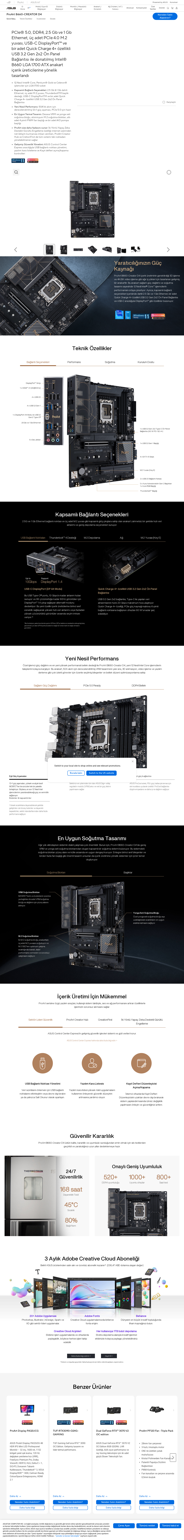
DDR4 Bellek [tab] (139, 685)
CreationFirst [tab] (105, 1007)
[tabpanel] (92, 431)
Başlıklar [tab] (128, 859)
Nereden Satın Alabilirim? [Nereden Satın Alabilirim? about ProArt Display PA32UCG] (27, 1489)
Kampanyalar (141, 8)
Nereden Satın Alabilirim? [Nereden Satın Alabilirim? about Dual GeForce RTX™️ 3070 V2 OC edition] (113, 1489)
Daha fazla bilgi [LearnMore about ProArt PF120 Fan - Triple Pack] (156, 1495)
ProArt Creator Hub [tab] (77, 1007)
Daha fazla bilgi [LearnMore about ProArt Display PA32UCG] (27, 1495)
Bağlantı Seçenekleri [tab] (38, 362)
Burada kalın (76, 773)
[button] (173, 2)
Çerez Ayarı (124, 1525)
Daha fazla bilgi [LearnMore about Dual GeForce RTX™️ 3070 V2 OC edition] (113, 1495)
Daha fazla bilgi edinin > (81, 1343)
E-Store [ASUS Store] (22, 8)
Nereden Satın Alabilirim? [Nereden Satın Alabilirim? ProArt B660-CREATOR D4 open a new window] (165, 16)
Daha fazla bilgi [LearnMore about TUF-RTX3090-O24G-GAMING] (70, 1495)
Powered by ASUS (160, 2)
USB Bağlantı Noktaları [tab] (33, 538)
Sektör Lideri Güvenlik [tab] (40, 1007)
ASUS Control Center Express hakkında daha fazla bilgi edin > (92, 1027)
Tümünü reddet (147, 1525)
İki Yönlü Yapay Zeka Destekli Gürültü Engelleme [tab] (142, 1009)
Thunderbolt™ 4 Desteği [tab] (62, 538)
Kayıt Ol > (109, 1343)
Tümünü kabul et (170, 1525)
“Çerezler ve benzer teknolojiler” (67, 1536)
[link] (11, 8)
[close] (133, 761)
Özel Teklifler (153, 8)
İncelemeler (41, 19)
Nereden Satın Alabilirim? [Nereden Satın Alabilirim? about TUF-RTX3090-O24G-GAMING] (70, 1489)
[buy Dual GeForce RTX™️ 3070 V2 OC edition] (113, 1420)
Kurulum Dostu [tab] (146, 362)
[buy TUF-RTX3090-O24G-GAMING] (70, 1420)
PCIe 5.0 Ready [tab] (92, 685)
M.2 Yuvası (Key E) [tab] (151, 538)
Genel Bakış (11, 19)
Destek (52, 19)
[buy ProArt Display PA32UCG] (24, 1418)
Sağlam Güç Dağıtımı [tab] (45, 685)
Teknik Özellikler (26, 19)
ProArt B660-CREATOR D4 (24, 14)
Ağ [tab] (121, 538)
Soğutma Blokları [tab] (56, 859)
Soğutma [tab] (110, 362)
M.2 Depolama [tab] (92, 538)
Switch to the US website (101, 773)
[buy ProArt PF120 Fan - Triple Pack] (156, 1418)
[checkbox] (169, 149)
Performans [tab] (74, 362)
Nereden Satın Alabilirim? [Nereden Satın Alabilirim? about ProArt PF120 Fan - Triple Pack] (156, 1489)
